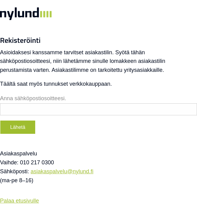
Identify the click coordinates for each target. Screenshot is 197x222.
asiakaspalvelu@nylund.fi (62, 171)
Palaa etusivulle (19, 201)
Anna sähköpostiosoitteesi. (33, 98)
